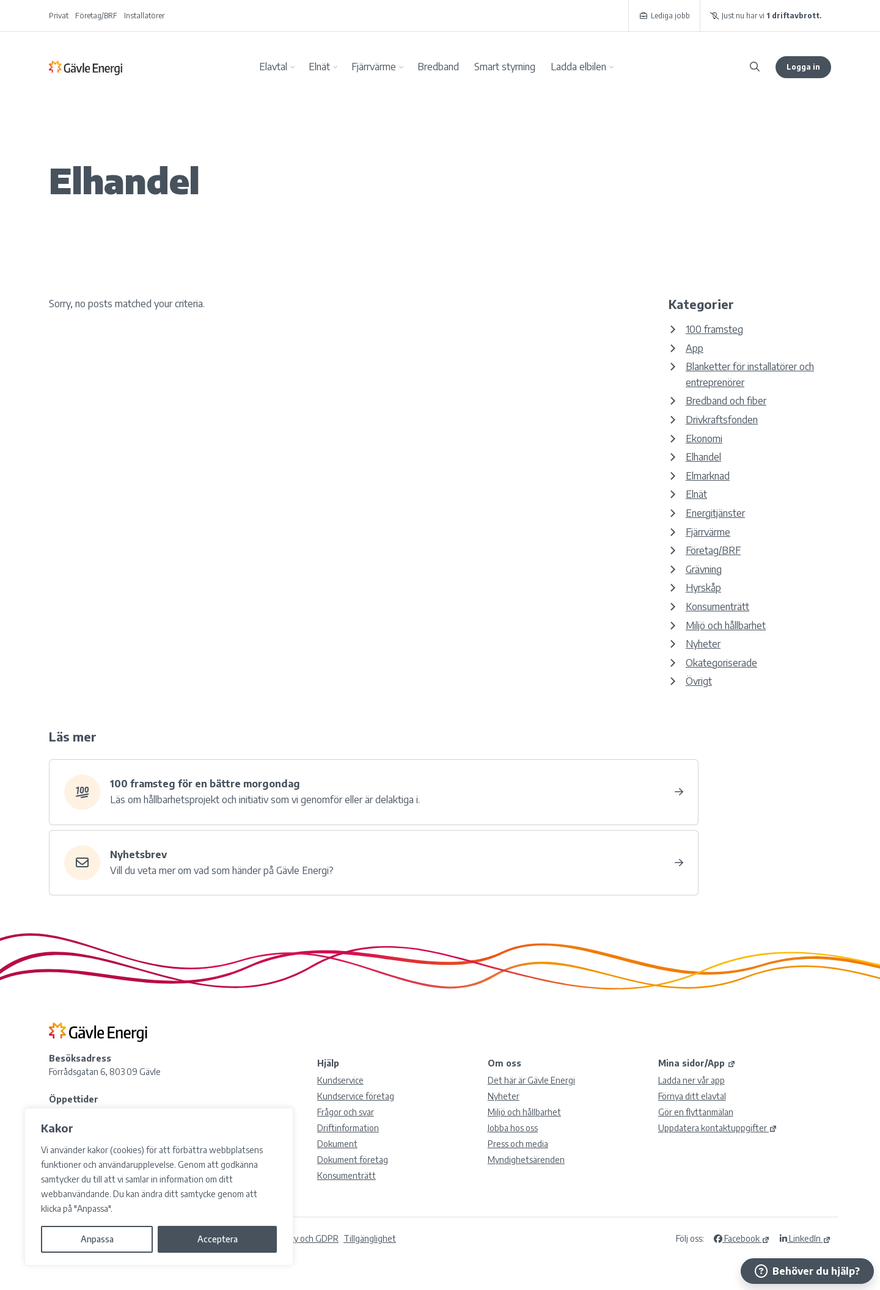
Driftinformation (348, 1128)
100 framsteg (714, 329)
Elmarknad (708, 476)
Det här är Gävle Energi (531, 1080)
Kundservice (340, 1080)
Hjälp (328, 1063)
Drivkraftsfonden (722, 420)
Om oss (504, 1063)
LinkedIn (805, 1238)
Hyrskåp (703, 587)
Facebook (742, 1238)
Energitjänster (715, 513)
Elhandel (703, 457)
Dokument (337, 1144)
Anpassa (97, 1239)
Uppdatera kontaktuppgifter (717, 1128)
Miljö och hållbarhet (726, 625)
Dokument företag (352, 1159)
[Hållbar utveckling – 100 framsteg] (373, 792)
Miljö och (524, 1112)
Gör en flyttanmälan (695, 1112)
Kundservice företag (355, 1096)
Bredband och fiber (726, 401)
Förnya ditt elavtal (692, 1096)
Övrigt (699, 681)
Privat (58, 15)
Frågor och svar (345, 1112)
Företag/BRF (96, 15)
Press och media (518, 1144)
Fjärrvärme (708, 532)
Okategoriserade (721, 663)
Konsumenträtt (717, 606)
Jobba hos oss (513, 1128)
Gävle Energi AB (85, 67)
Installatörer (144, 15)
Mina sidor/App (697, 1063)
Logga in (803, 66)
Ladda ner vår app (691, 1080)
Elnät (696, 494)
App (694, 348)
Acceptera (217, 1239)
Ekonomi (704, 438)
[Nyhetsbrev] (373, 863)
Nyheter (703, 644)
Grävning (704, 569)
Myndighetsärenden (526, 1159)
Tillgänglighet (369, 1238)
